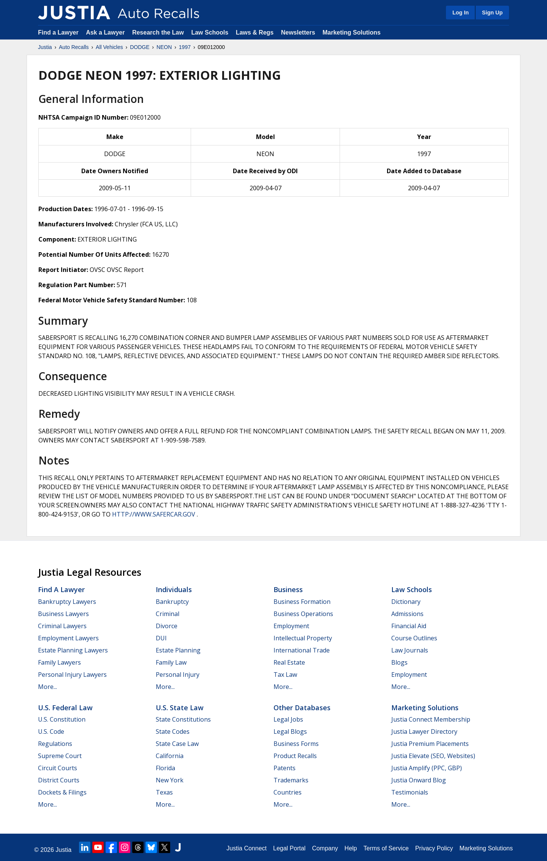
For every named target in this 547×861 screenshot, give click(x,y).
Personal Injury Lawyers (72, 674)
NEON (164, 47)
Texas (164, 792)
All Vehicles (109, 47)
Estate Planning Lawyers (73, 650)
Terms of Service (386, 848)
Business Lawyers (63, 614)
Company (325, 848)
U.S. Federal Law (65, 707)
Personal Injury (177, 674)
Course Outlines (414, 638)
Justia (45, 47)
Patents (285, 768)
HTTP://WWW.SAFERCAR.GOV (153, 514)
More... (47, 686)
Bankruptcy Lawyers (67, 601)
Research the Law (158, 32)
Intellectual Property (303, 638)
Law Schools (209, 32)
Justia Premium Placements (430, 743)
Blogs (399, 662)
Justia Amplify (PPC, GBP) (426, 768)
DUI (161, 638)
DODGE (139, 47)
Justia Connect (246, 848)
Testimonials (409, 792)
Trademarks (291, 780)
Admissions (407, 614)
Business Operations (303, 614)
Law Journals (409, 650)
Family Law (171, 662)
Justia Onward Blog (418, 780)
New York (169, 780)
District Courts (58, 780)
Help (351, 848)
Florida (165, 768)
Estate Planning (178, 650)
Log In (460, 12)
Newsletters (298, 32)
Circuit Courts (57, 768)
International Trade (302, 650)
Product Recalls (295, 756)
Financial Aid (408, 626)
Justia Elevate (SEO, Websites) (433, 756)
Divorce (166, 626)
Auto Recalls (74, 47)
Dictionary (406, 601)
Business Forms (296, 743)
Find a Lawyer (58, 32)
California (169, 756)
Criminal (167, 614)
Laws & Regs (255, 32)
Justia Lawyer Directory (424, 731)
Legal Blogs (290, 731)
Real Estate (289, 662)
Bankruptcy (172, 601)
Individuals (174, 589)
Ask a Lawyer (106, 32)
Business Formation (302, 601)
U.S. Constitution (61, 719)
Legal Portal (289, 848)
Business (288, 589)
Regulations (55, 743)
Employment (291, 626)
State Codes (173, 731)
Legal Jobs (288, 719)
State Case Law (177, 743)
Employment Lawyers (68, 638)
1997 (185, 47)
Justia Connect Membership (430, 719)
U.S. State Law (180, 707)
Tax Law (285, 674)
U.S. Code (51, 731)
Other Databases (302, 707)
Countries (288, 792)
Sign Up (492, 12)
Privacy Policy (434, 848)
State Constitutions (183, 719)
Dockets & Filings (62, 792)
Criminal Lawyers (62, 626)
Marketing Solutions (352, 32)
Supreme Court (60, 756)
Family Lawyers (59, 662)
